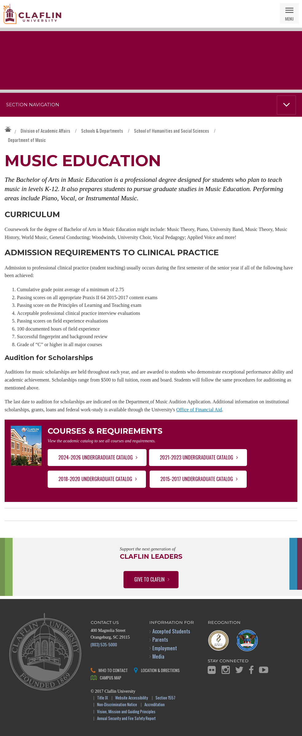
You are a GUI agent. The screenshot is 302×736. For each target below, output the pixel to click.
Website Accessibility (131, 698)
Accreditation (154, 705)
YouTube (263, 670)
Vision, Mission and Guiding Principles (126, 712)
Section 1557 (165, 698)
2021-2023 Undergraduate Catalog (196, 457)
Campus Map (110, 677)
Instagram (226, 670)
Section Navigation (32, 105)
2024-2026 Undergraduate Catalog (95, 457)
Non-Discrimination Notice (117, 705)
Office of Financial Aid (199, 409)
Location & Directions (160, 670)
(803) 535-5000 (104, 644)
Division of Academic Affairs (45, 130)
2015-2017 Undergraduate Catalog (196, 479)
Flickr (212, 670)
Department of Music (27, 139)
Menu (289, 18)
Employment (164, 648)
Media (158, 656)
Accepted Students (171, 631)
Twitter (239, 670)
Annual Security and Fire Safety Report (126, 719)
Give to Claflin (149, 579)
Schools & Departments (102, 130)
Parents (160, 639)
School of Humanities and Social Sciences (171, 130)
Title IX (102, 698)
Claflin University (32, 14)
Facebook (251, 670)
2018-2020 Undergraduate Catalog (95, 479)
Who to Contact (113, 670)
